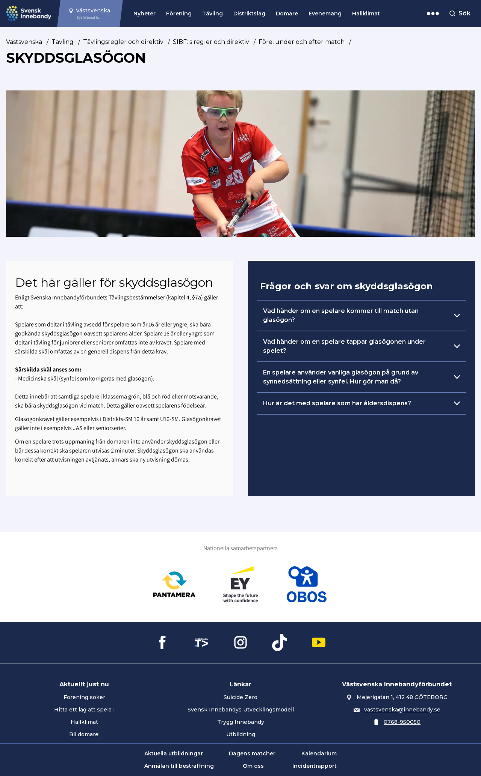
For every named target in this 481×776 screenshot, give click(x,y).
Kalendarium (319, 753)
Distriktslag (249, 13)
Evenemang (325, 13)
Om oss (253, 765)
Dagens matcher (252, 753)
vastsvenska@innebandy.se (402, 709)
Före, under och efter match (302, 41)
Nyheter (144, 13)
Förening (179, 13)
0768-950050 (402, 722)
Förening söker (84, 697)
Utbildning (240, 734)
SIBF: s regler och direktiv (211, 41)
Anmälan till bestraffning (179, 765)
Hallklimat (366, 13)
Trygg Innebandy (240, 722)
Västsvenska (24, 41)
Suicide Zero (240, 697)
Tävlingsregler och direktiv (123, 41)
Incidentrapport (314, 765)
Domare (287, 13)
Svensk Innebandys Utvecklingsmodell (241, 709)
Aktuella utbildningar (173, 753)
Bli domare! (84, 734)
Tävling (212, 13)
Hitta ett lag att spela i (84, 709)
